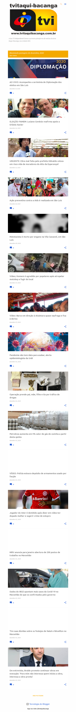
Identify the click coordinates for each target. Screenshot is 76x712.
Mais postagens (38, 695)
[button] (65, 93)
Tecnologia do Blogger (38, 704)
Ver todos (13, 55)
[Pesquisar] (61, 4)
